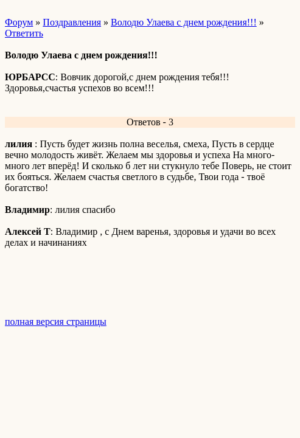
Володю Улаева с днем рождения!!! (184, 22)
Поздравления (72, 22)
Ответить (24, 33)
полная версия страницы (55, 321)
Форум (19, 22)
